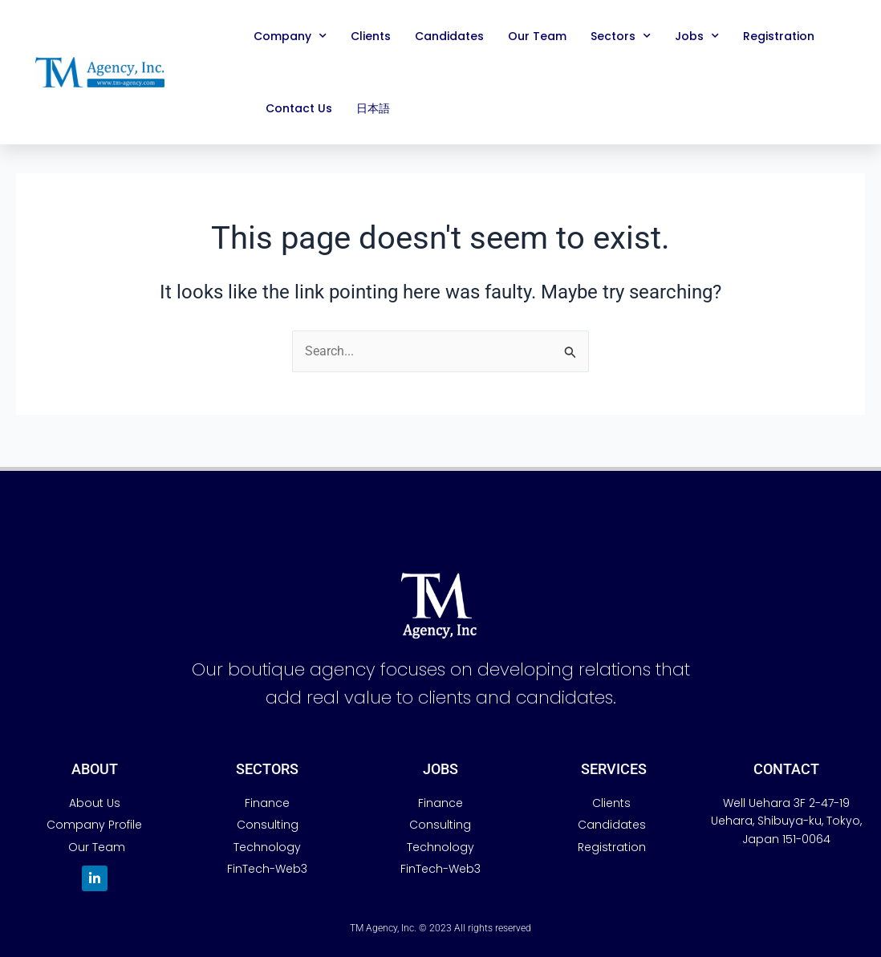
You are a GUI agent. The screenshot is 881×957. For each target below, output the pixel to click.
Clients (371, 36)
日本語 (373, 108)
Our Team (537, 36)
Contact (786, 768)
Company (290, 36)
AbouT (94, 768)
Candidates (449, 36)
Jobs (697, 36)
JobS (440, 768)
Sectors (621, 36)
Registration (778, 36)
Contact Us (299, 108)
